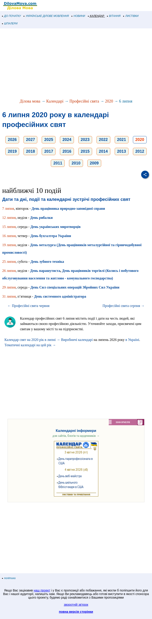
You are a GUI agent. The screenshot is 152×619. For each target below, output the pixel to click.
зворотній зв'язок (76, 604)
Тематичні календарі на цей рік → (30, 345)
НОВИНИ (78, 16)
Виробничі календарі (77, 340)
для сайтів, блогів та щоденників (75, 435)
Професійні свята (84, 101)
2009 (94, 163)
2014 (103, 151)
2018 (30, 151)
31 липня (9, 296)
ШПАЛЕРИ (10, 23)
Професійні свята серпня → (124, 306)
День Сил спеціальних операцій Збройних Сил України (74, 287)
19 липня (9, 245)
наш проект (42, 590)
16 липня (9, 236)
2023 (85, 139)
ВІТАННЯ (114, 16)
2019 (12, 151)
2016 (66, 151)
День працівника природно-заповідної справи (68, 208)
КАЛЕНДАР (96, 16)
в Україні (132, 340)
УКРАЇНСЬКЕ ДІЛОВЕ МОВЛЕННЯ (46, 16)
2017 (48, 151)
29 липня (9, 287)
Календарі (54, 101)
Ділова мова (30, 101)
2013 (121, 151)
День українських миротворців (55, 227)
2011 (57, 163)
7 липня (8, 208)
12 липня (9, 218)
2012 (139, 151)
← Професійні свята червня (28, 306)
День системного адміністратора (60, 296)
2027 (30, 139)
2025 (48, 139)
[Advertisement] (76, 64)
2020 (109, 101)
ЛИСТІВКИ (131, 16)
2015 (85, 151)
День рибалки (41, 218)
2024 (66, 139)
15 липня (9, 227)
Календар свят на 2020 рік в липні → (32, 340)
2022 (103, 139)
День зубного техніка (47, 261)
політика (9, 578)
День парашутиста (45, 271)
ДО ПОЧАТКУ (12, 16)
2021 (121, 139)
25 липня (9, 261)
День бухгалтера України (50, 236)
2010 (75, 163)
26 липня (9, 271)
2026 (12, 139)
